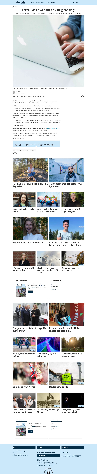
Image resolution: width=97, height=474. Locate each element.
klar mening (22, 150)
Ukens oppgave (51, 2)
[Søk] (73, 2)
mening (15, 150)
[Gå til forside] (20, 2)
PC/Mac (41, 285)
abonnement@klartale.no (47, 462)
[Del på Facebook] (81, 96)
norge (33, 150)
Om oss (14, 452)
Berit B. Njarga (22, 451)
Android (34, 287)
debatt (28, 150)
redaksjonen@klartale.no (48, 452)
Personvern (65, 452)
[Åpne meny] (77, 2)
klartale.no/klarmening (53, 128)
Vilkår (63, 451)
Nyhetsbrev (54, 289)
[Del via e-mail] (83, 96)
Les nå (30, 291)
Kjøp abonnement (41, 459)
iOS (29, 287)
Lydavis (52, 284)
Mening (43, 2)
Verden (38, 2)
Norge (32, 2)
